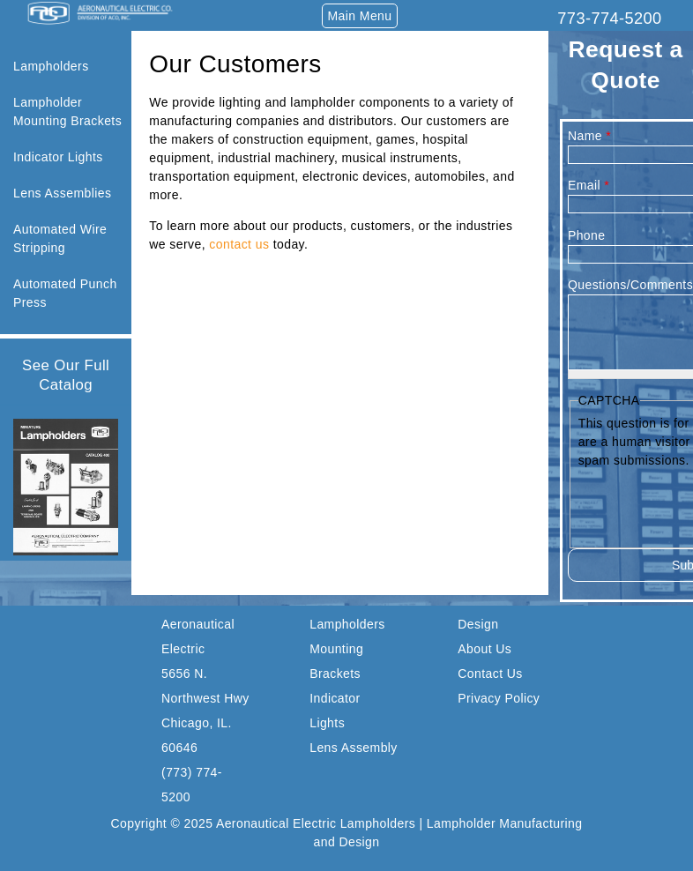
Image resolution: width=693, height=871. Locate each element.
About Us (484, 649)
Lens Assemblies (62, 193)
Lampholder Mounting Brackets (67, 111)
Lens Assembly (353, 748)
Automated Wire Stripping (60, 238)
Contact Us (490, 673)
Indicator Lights (58, 157)
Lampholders (51, 66)
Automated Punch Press (65, 293)
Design (478, 624)
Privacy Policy (499, 698)
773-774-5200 (609, 18)
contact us (239, 244)
